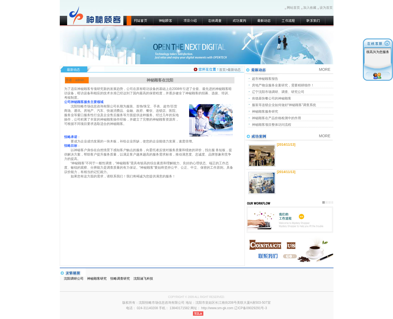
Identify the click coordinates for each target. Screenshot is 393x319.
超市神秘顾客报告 (265, 79)
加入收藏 (309, 8)
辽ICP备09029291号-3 (250, 308)
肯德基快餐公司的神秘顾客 (271, 98)
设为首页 (326, 8)
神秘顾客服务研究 (265, 111)
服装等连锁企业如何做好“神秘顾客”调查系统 (284, 105)
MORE (325, 136)
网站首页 (293, 8)
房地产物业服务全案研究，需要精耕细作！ (283, 85)
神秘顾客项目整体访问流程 (271, 125)
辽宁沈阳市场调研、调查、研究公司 (278, 92)
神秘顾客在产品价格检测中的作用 (276, 118)
